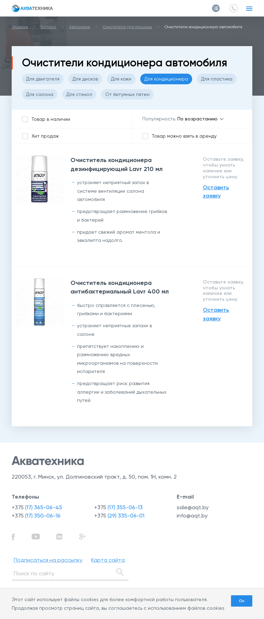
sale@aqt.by (193, 507)
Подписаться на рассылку (48, 560)
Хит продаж (45, 136)
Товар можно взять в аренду (184, 136)
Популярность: (159, 118)
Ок (241, 600)
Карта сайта (108, 560)
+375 (37, 507)
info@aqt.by (192, 515)
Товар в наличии (51, 119)
